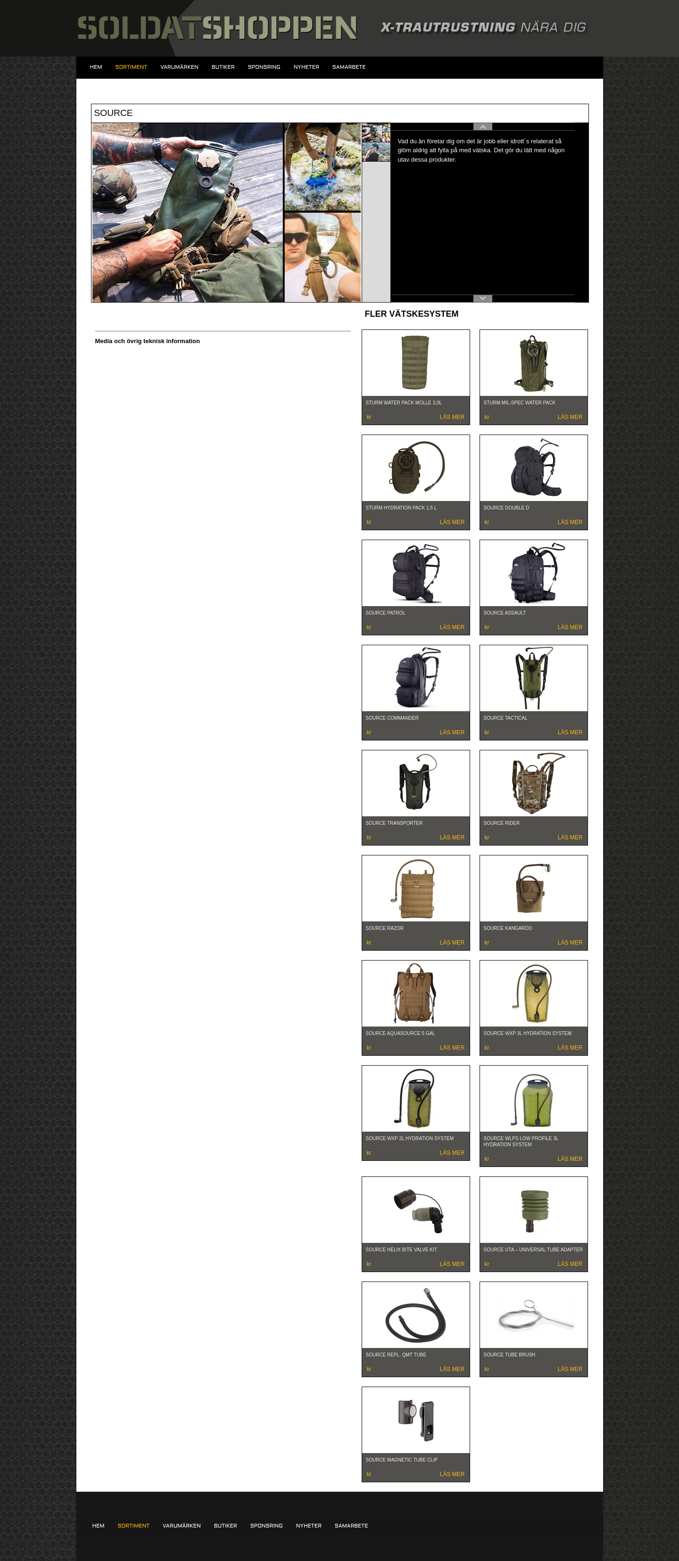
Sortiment (131, 67)
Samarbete (349, 67)
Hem (96, 67)
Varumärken (179, 67)
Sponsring (264, 67)
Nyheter (306, 67)
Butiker (223, 67)
